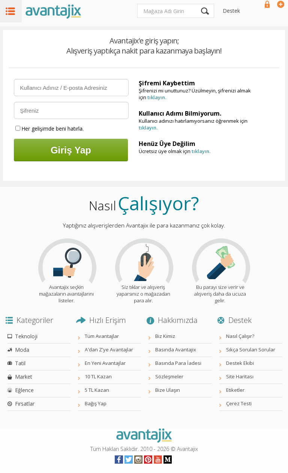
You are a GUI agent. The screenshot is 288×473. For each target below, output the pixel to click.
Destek (231, 10)
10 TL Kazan (98, 376)
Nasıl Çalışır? (240, 336)
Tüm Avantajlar (102, 336)
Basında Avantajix (175, 349)
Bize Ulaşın (167, 390)
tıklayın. (156, 97)
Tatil (20, 363)
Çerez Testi (239, 403)
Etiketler (235, 390)
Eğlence (24, 390)
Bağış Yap (95, 403)
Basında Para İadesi (178, 363)
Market (23, 376)
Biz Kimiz (165, 336)
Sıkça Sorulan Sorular (250, 349)
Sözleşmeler (169, 376)
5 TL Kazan (97, 390)
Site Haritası (240, 376)
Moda (22, 349)
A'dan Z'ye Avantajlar (109, 349)
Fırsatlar (24, 403)
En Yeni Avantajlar (105, 363)
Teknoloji (26, 336)
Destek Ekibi (240, 363)
